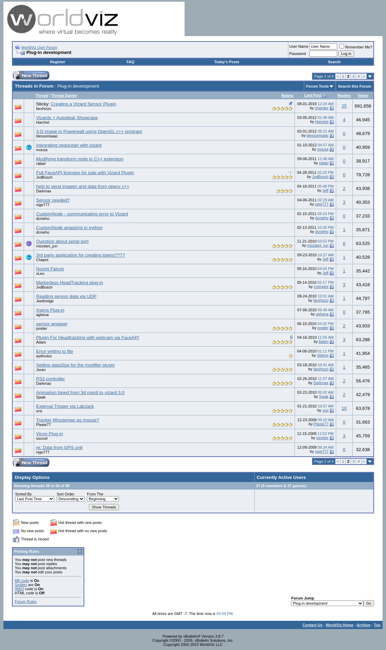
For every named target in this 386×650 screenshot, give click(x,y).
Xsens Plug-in (50, 310)
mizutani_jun (46, 246)
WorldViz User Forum (39, 47)
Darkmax (43, 191)
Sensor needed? (53, 200)
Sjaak (41, 397)
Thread (41, 95)
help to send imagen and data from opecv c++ (82, 186)
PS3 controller (50, 378)
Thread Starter (64, 95)
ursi (39, 411)
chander (322, 108)
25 (344, 106)
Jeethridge (45, 301)
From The (95, 494)
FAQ (130, 62)
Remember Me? (356, 47)
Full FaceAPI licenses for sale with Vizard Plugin (85, 172)
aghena (42, 315)
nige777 (42, 205)
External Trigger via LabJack (65, 406)
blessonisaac (47, 136)
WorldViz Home (339, 625)
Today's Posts (226, 62)
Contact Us (312, 625)
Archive (364, 625)
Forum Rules (25, 601)
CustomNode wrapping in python (69, 227)
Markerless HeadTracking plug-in (69, 282)
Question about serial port (62, 241)
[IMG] (19, 589)
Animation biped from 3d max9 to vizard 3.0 (80, 392)
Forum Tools (317, 86)
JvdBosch (44, 177)
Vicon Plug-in (49, 433)
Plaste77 (43, 425)
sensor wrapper (52, 323)
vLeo (40, 273)
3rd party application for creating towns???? (80, 255)
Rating (287, 95)
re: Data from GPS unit (59, 447)
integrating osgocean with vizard (68, 145)
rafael (41, 163)
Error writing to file (54, 351)
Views (362, 95)
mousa (41, 150)
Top (377, 625)
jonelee (322, 438)
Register (57, 62)
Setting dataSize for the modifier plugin (75, 365)
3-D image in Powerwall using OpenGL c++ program (89, 131)
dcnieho (42, 218)
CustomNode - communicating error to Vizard (82, 213)
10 (344, 408)
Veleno (323, 355)
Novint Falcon (50, 268)
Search (334, 62)
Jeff (325, 190)
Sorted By (23, 494)
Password (297, 54)
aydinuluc (44, 356)
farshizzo (43, 109)
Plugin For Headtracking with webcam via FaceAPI (87, 337)
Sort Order (65, 494)
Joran (41, 370)
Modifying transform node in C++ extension (79, 158)
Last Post (312, 95)
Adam (41, 342)
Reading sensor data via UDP (66, 296)
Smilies (21, 585)
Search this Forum (354, 86)
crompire (321, 286)
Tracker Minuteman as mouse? (67, 420)
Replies (344, 95)
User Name (299, 46)
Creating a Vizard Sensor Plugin (83, 104)
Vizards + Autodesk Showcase (67, 117)
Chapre (42, 260)
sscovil (41, 438)
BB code (22, 581)
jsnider (41, 328)
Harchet (42, 122)
